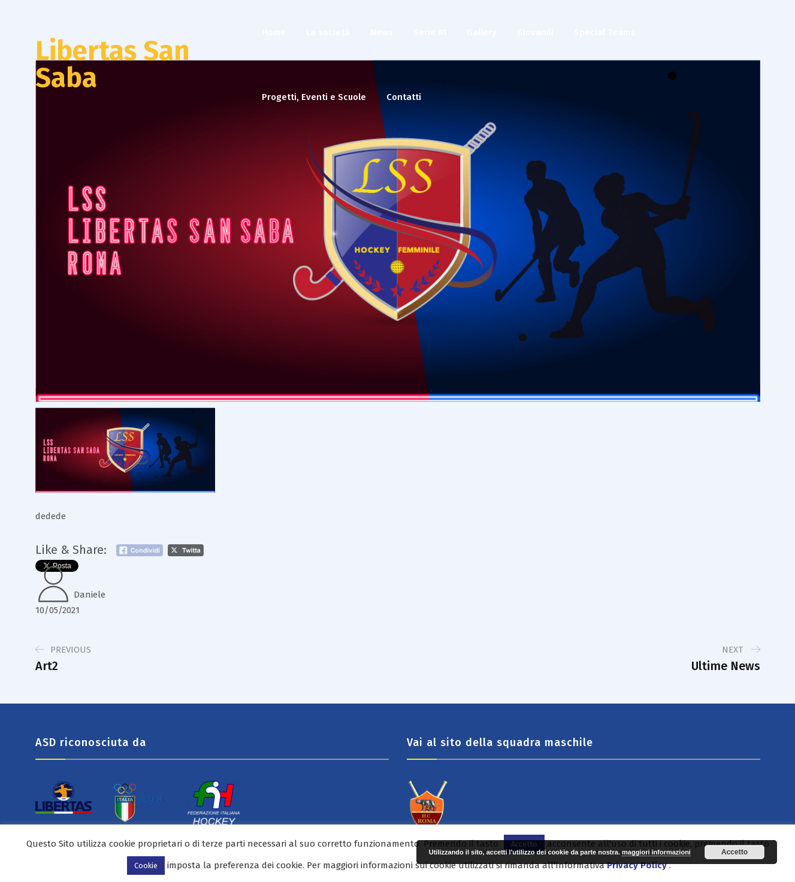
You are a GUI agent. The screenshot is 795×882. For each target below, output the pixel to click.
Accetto (734, 852)
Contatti (403, 97)
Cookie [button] (146, 865)
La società (328, 32)
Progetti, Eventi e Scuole (314, 97)
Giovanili (535, 32)
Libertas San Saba (112, 64)
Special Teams (604, 32)
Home (274, 32)
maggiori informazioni (656, 852)
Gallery (482, 32)
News (381, 32)
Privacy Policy (637, 865)
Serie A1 (429, 32)
